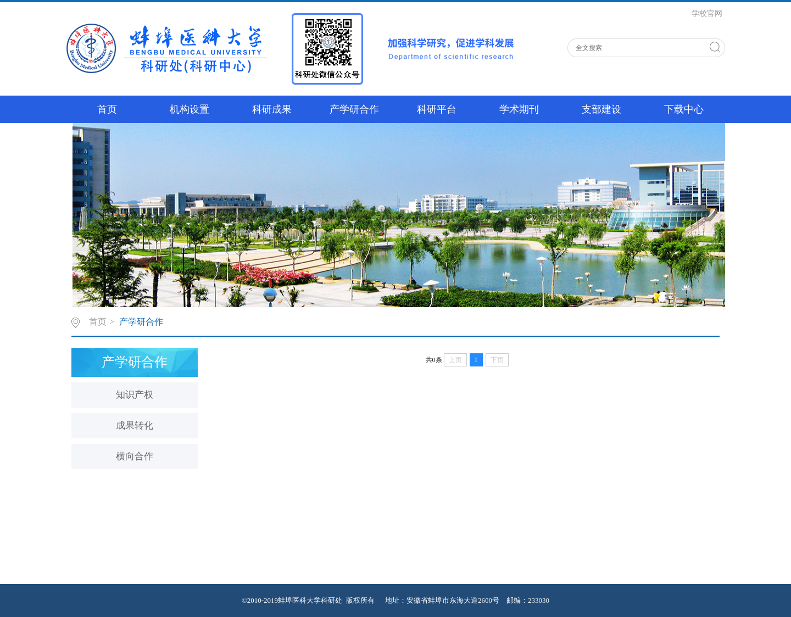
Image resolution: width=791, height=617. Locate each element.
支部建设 (601, 109)
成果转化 (134, 425)
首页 (107, 109)
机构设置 (189, 109)
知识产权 (134, 395)
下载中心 (684, 109)
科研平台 (436, 109)
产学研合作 (354, 109)
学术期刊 (519, 109)
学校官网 (707, 13)
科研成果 (272, 109)
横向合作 (134, 456)
